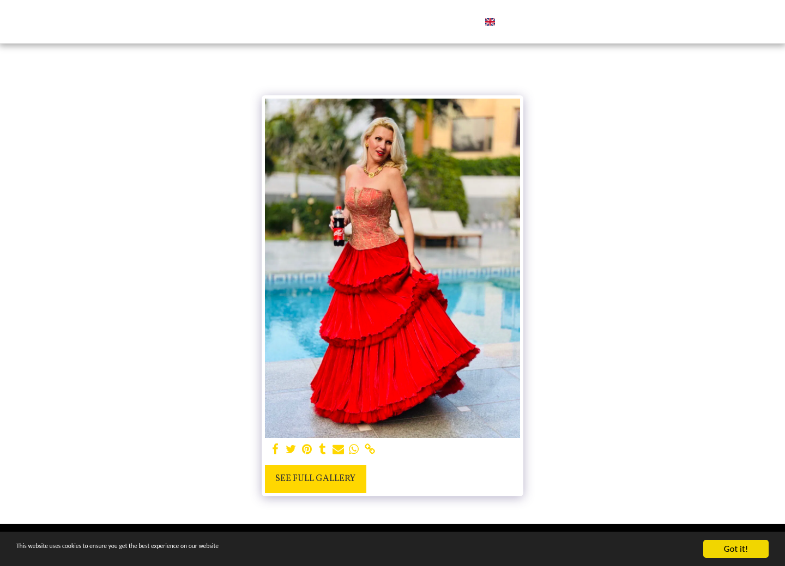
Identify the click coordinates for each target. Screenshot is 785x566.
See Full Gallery (315, 478)
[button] (528, 22)
